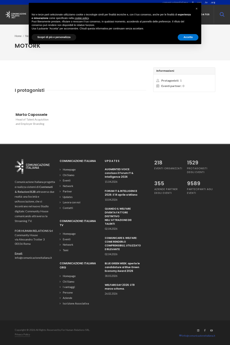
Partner (67, 191)
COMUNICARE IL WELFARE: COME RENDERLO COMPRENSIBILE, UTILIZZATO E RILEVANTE (123, 243)
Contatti (68, 207)
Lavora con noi (71, 202)
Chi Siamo (68, 175)
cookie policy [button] (82, 18)
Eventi (66, 180)
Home (18, 35)
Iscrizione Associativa (76, 303)
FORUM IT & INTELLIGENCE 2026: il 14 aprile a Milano (121, 193)
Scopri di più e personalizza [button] (53, 37)
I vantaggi (69, 287)
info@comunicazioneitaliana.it (197, 335)
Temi (65, 250)
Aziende (67, 297)
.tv (206, 2)
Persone (68, 292)
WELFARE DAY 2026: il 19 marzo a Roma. (120, 286)
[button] (196, 8)
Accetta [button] (188, 37)
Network (68, 186)
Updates (68, 197)
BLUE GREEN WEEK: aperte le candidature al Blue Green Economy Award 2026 (122, 267)
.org (213, 2)
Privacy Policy (22, 334)
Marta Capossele (31, 114)
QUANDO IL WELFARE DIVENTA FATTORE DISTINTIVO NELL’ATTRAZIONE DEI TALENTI (118, 216)
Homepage (69, 169)
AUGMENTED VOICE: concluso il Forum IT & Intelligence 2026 (119, 173)
